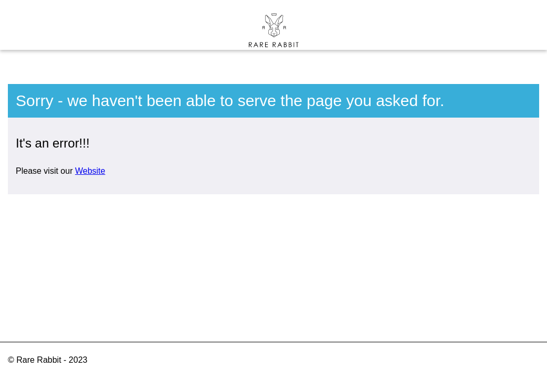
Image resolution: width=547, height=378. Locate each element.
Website (90, 170)
